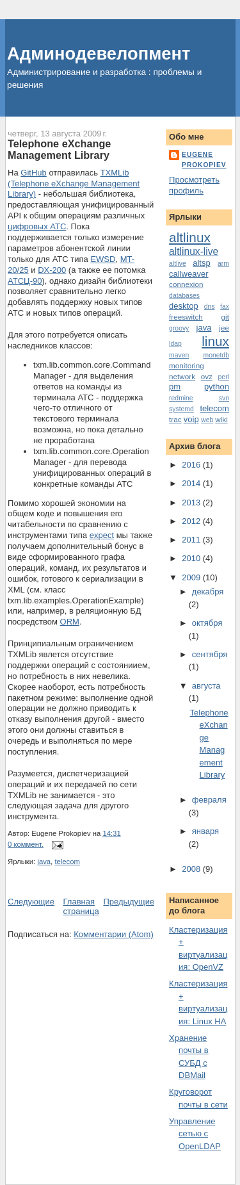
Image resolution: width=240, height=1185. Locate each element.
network (182, 376)
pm (174, 386)
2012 (192, 521)
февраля (209, 800)
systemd (181, 409)
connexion (186, 284)
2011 (192, 539)
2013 (192, 502)
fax (224, 306)
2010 (192, 558)
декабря (208, 591)
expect (102, 535)
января (205, 831)
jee (224, 327)
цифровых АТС (37, 226)
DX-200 (52, 270)
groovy (179, 328)
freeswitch (186, 317)
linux (215, 341)
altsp (201, 263)
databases (184, 295)
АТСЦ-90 (25, 281)
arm (223, 263)
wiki (221, 419)
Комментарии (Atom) (114, 934)
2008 (192, 869)
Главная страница (81, 906)
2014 (192, 483)
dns (209, 306)
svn (224, 398)
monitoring (186, 365)
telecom (67, 861)
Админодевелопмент (98, 53)
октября (207, 623)
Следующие (31, 901)
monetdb (215, 355)
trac (175, 419)
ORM (69, 621)
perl (223, 376)
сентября (209, 654)
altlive (177, 263)
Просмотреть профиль (194, 185)
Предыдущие (128, 901)
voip (191, 419)
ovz (206, 376)
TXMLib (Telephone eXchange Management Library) (74, 183)
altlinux (190, 237)
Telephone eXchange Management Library (59, 149)
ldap (175, 343)
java (44, 861)
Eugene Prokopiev (204, 159)
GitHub (33, 172)
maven (179, 355)
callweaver (188, 274)
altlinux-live (193, 251)
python (216, 386)
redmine (181, 398)
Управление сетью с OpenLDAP (195, 1133)
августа (206, 686)
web (207, 419)
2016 (192, 465)
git (225, 317)
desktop (183, 306)
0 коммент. (26, 844)
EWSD (102, 259)
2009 (192, 577)
